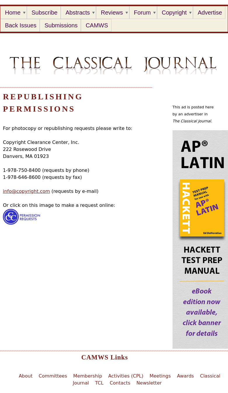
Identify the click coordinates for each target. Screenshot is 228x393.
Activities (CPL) (125, 376)
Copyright (174, 12)
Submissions (60, 25)
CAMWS (97, 25)
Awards (185, 376)
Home (12, 12)
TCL (99, 383)
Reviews (112, 12)
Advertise (210, 12)
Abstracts (77, 12)
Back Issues (20, 25)
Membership (87, 376)
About (25, 376)
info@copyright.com (26, 191)
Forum (142, 12)
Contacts (120, 383)
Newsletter (149, 383)
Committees (53, 376)
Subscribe (45, 12)
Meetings (160, 376)
